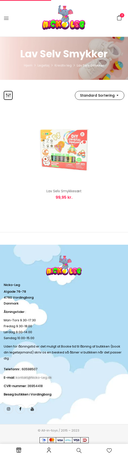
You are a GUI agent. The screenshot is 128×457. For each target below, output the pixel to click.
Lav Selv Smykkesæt (64, 191)
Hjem (28, 65)
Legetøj (43, 65)
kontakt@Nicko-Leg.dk (34, 377)
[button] (119, 18)
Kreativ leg (63, 65)
